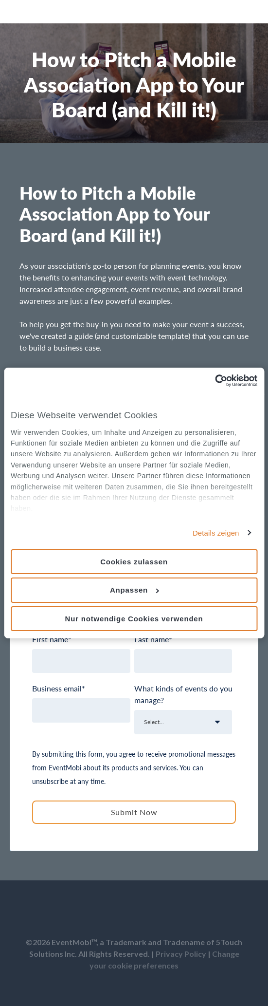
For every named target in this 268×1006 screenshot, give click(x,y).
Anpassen (134, 590)
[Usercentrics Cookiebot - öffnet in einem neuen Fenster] (214, 380)
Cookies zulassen (134, 561)
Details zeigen (216, 532)
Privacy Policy (181, 953)
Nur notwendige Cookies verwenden (134, 619)
